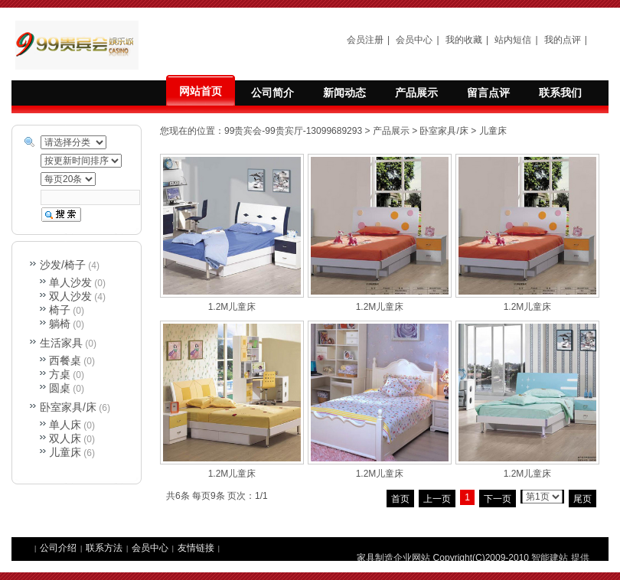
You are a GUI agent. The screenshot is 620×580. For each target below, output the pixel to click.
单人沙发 (70, 282)
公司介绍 (58, 548)
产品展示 (416, 92)
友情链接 (196, 548)
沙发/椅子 (63, 265)
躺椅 (59, 324)
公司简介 (272, 92)
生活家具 (61, 343)
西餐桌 (65, 360)
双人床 (65, 438)
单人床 (65, 425)
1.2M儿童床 (232, 306)
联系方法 (104, 548)
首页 (400, 499)
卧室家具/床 (443, 130)
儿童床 (493, 130)
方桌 (59, 374)
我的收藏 (463, 39)
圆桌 (59, 388)
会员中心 (414, 39)
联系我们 (560, 92)
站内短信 (512, 39)
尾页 (582, 499)
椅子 (59, 310)
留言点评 (488, 92)
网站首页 (200, 91)
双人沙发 (70, 296)
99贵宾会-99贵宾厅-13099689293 (293, 130)
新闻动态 (344, 92)
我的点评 (562, 39)
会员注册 (365, 39)
